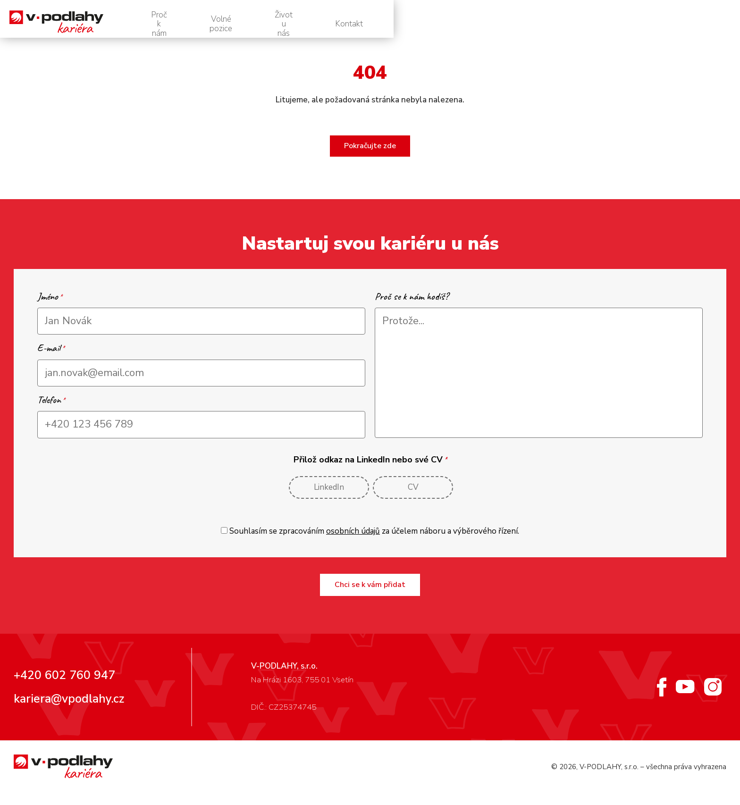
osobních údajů (353, 541)
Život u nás (616, 23)
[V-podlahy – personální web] (103, 24)
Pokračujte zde (370, 156)
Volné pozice (531, 23)
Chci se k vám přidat (370, 595)
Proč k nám (448, 23)
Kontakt (691, 23)
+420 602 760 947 (64, 686)
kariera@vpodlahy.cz (69, 709)
